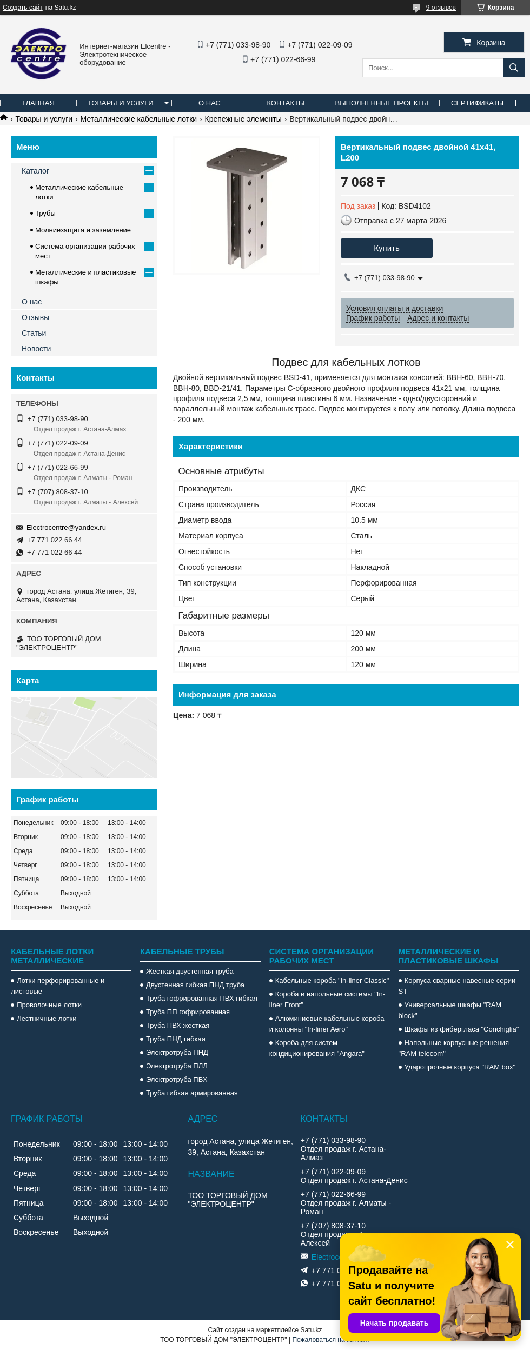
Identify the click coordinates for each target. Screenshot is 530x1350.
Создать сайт (23, 7)
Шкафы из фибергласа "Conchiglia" (462, 1029)
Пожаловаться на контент (330, 1340)
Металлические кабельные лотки (139, 119)
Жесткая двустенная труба (190, 971)
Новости (36, 348)
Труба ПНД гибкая (176, 1039)
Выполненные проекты (381, 103)
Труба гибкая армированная (192, 1093)
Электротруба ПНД (177, 1052)
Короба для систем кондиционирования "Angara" (317, 1048)
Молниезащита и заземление (83, 230)
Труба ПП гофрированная (188, 1012)
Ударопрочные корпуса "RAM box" (460, 1067)
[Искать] (514, 67)
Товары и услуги (121, 103)
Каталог (35, 171)
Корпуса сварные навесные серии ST (457, 985)
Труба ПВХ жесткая (177, 1025)
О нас (209, 103)
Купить (386, 247)
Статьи (34, 333)
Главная (38, 103)
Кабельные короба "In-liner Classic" (332, 980)
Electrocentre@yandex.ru (66, 527)
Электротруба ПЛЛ (177, 1066)
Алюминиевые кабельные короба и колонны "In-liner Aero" (327, 1023)
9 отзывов (441, 7)
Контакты (285, 103)
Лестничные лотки (46, 1018)
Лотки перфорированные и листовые (57, 985)
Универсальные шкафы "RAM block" (450, 1010)
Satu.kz (311, 1330)
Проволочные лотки (49, 1005)
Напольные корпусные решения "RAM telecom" (454, 1048)
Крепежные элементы (243, 119)
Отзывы (35, 317)
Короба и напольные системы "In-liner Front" (327, 999)
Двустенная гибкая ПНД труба (195, 985)
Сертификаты (477, 103)
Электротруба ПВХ (176, 1079)
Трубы (45, 213)
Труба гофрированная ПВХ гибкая (201, 998)
